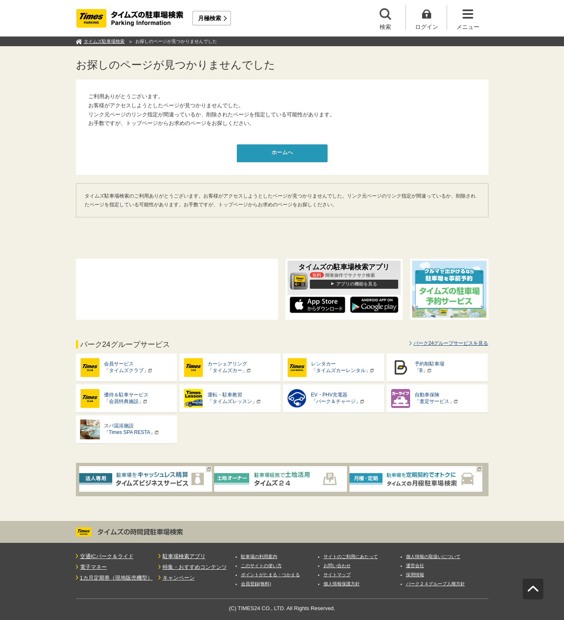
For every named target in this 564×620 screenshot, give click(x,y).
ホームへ (282, 152)
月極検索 (209, 18)
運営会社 (415, 565)
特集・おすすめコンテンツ (195, 567)
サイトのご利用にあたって (350, 556)
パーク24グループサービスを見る (450, 343)
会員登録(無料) (256, 583)
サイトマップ (337, 574)
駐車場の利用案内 (259, 556)
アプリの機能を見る (356, 283)
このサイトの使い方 (261, 565)
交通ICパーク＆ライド (107, 556)
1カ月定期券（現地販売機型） (116, 578)
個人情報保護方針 (341, 583)
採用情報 (415, 574)
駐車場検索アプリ (184, 556)
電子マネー (93, 567)
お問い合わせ (337, 565)
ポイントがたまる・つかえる (270, 574)
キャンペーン (179, 578)
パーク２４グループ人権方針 (435, 583)
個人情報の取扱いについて (433, 556)
